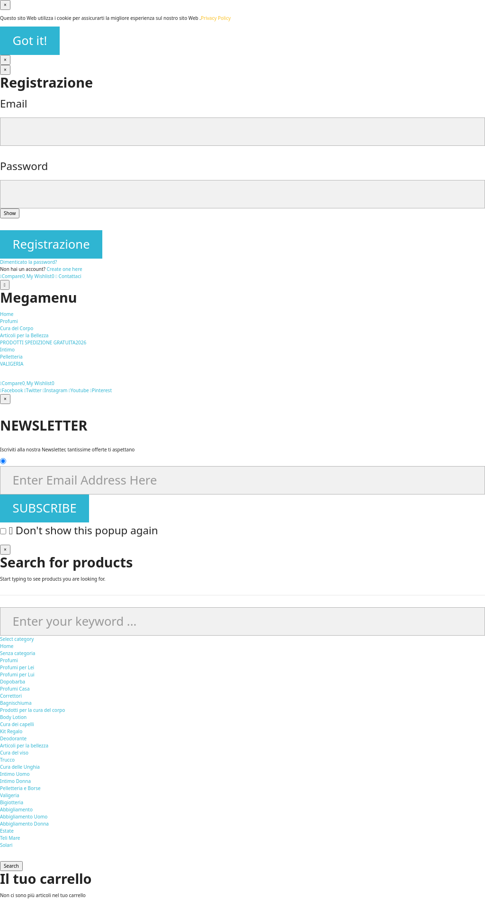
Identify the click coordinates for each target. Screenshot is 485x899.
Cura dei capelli (17, 724)
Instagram (55, 390)
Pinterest (101, 390)
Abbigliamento (16, 809)
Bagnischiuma (16, 703)
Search (11, 866)
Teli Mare (10, 838)
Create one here (64, 269)
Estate (7, 830)
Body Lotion (13, 717)
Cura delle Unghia (20, 767)
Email (13, 103)
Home (6, 646)
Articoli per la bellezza (24, 745)
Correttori (11, 695)
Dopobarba (12, 681)
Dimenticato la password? (28, 262)
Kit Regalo (11, 731)
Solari (6, 845)
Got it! (30, 40)
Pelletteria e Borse (20, 788)
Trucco (7, 759)
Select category (17, 639)
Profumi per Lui (17, 674)
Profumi (9, 660)
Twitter (32, 390)
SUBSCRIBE (45, 508)
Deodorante (13, 738)
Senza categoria (17, 653)
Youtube (79, 390)
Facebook (11, 390)
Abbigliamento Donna (24, 823)
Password (24, 166)
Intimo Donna (15, 781)
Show (10, 213)
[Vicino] (5, 5)
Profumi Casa (15, 688)
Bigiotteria (11, 802)
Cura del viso (14, 752)
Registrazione (51, 244)
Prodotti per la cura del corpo (32, 710)
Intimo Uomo (15, 774)
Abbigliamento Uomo (23, 816)
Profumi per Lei (17, 667)
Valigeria (9, 795)
